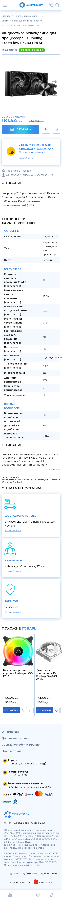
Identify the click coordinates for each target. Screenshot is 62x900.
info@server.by (32, 865)
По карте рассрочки (32, 152)
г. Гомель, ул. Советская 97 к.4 (27, 763)
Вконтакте (49, 873)
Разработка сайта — (21, 882)
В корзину (20, 129)
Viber (14, 873)
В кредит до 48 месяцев (35, 144)
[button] (54, 81)
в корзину (12, 710)
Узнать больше (27, 158)
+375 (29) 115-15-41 (18, 786)
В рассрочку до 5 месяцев (36, 148)
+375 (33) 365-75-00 (40, 786)
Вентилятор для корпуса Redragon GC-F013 (18, 673)
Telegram (30, 873)
